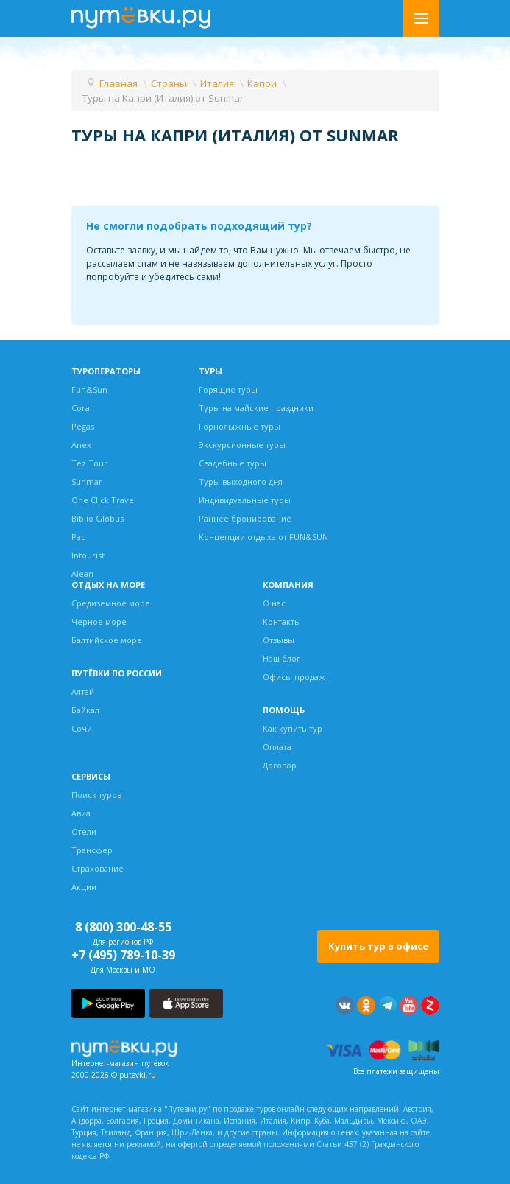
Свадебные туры (232, 463)
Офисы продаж (294, 676)
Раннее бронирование (245, 518)
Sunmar (86, 481)
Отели (83, 831)
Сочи (81, 728)
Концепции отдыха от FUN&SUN (263, 536)
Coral (81, 407)
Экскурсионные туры (242, 444)
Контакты (282, 621)
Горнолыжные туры (239, 426)
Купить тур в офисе (378, 946)
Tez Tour (89, 463)
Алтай (82, 691)
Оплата (277, 746)
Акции (83, 886)
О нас (274, 603)
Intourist (88, 555)
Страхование (97, 868)
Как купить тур (292, 728)
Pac (78, 536)
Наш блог (281, 658)
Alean (82, 573)
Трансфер (92, 849)
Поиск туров (96, 794)
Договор (280, 765)
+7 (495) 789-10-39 (123, 955)
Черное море (99, 621)
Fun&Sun (89, 389)
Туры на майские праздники (256, 407)
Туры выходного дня (241, 481)
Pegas (82, 426)
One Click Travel (103, 499)
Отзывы (278, 639)
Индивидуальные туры (245, 499)
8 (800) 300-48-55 (123, 927)
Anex (81, 444)
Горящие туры (228, 389)
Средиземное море (110, 603)
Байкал (85, 709)
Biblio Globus (97, 518)
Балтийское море (106, 639)
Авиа (81, 813)
